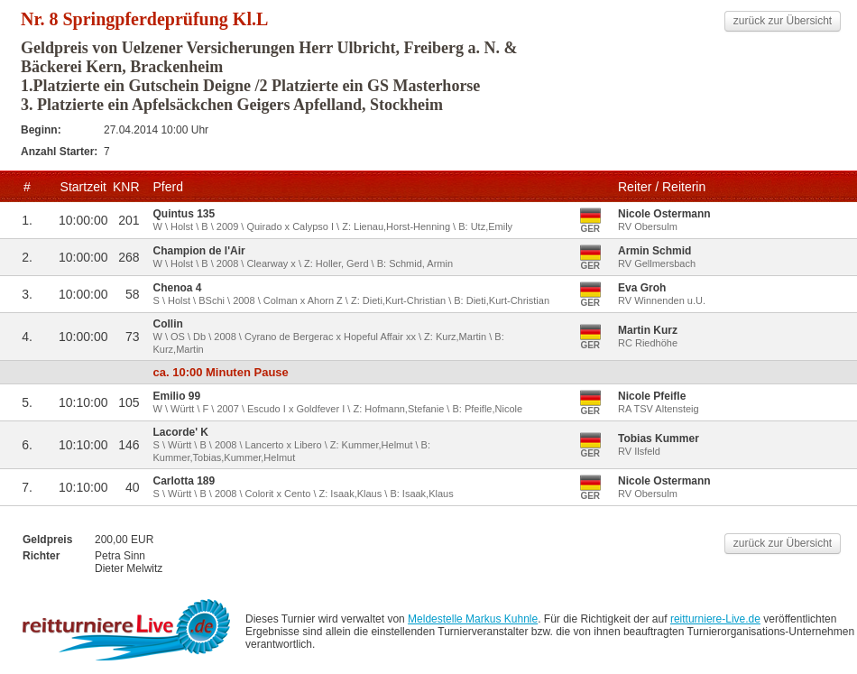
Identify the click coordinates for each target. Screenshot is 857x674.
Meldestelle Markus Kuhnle (473, 619)
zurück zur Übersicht (782, 20)
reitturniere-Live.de (715, 619)
